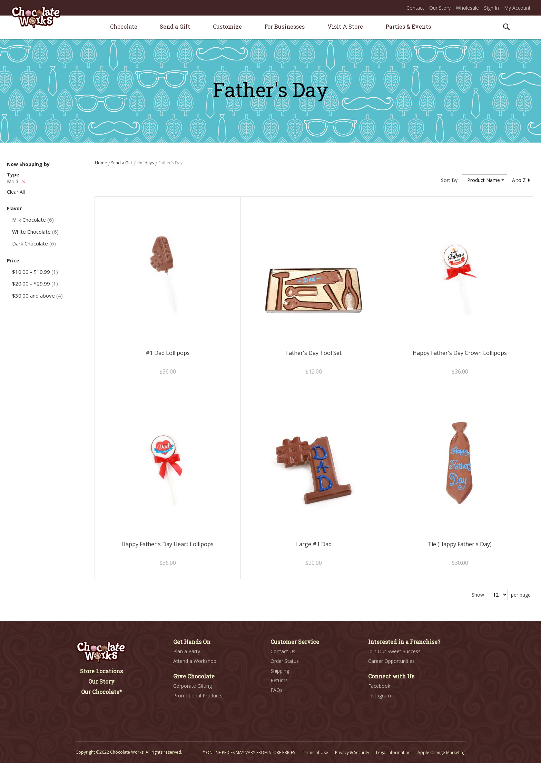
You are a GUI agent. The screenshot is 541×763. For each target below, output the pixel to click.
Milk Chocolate (33, 219)
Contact (415, 7)
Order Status (284, 661)
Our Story (440, 7)
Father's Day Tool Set (314, 353)
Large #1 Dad (314, 544)
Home (101, 163)
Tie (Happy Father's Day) (460, 544)
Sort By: (450, 180)
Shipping (279, 670)
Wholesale (467, 7)
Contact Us (282, 651)
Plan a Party (186, 651)
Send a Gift (122, 163)
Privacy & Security (352, 752)
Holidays (146, 163)
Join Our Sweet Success (394, 651)
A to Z (521, 180)
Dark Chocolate (34, 243)
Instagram (379, 695)
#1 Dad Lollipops (168, 353)
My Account (517, 7)
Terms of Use (315, 752)
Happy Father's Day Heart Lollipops (167, 544)
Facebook (379, 686)
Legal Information (393, 752)
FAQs (276, 690)
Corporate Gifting (192, 686)
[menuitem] (124, 26)
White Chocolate (35, 231)
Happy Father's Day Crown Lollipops (460, 353)
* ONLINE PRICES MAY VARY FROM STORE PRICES (249, 752)
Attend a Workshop (194, 661)
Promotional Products (198, 695)
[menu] (270, 27)
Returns (279, 680)
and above (37, 295)
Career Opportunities (391, 661)
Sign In (491, 7)
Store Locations (101, 671)
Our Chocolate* (101, 691)
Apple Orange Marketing (441, 752)
